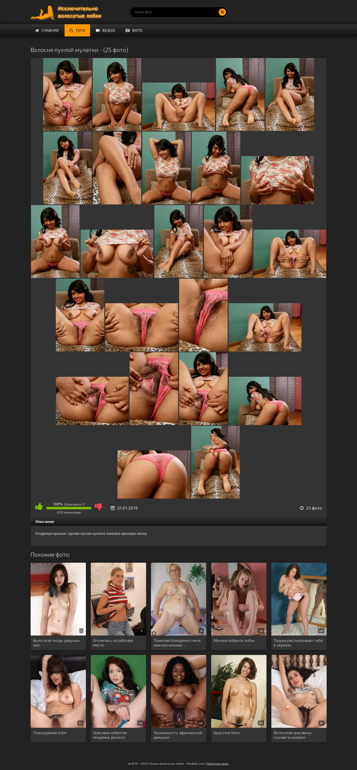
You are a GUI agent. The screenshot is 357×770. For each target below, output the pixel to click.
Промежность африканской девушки (177, 734)
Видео (105, 30)
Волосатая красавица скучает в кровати (292, 734)
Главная (47, 30)
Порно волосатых (67, 12)
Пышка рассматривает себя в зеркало (298, 642)
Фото (134, 30)
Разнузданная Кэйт (49, 732)
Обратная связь (218, 763)
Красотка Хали (227, 732)
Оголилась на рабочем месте (113, 642)
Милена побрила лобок (234, 640)
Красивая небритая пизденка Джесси (110, 734)
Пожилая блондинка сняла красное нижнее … (176, 642)
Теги (77, 30)
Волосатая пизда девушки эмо (56, 642)
